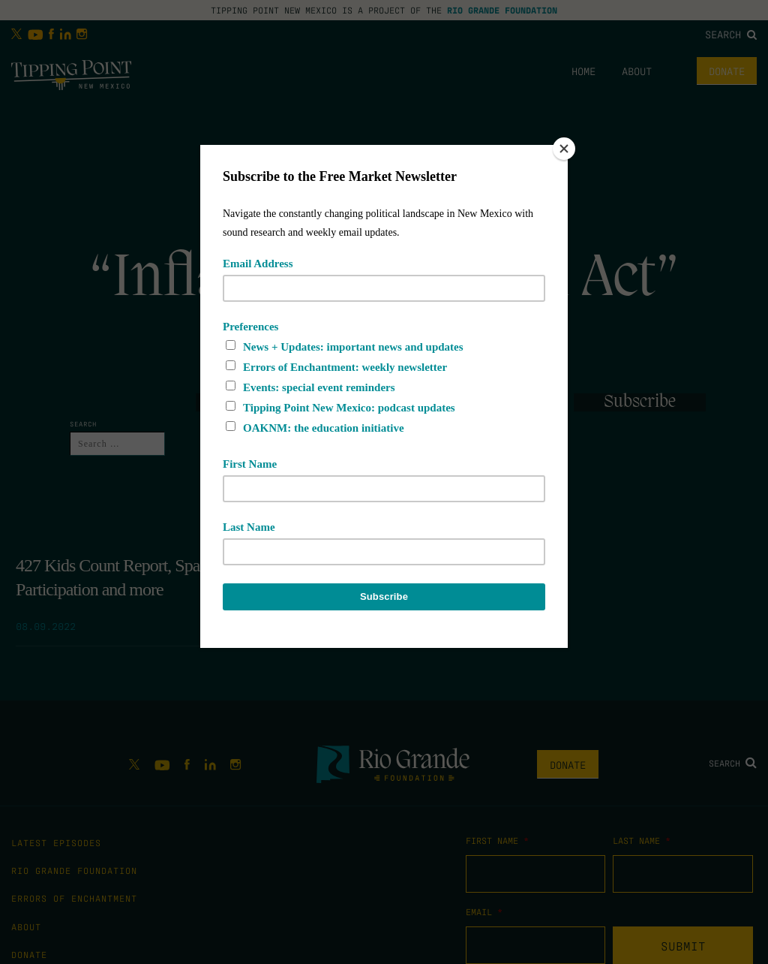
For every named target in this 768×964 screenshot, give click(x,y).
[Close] (564, 148)
